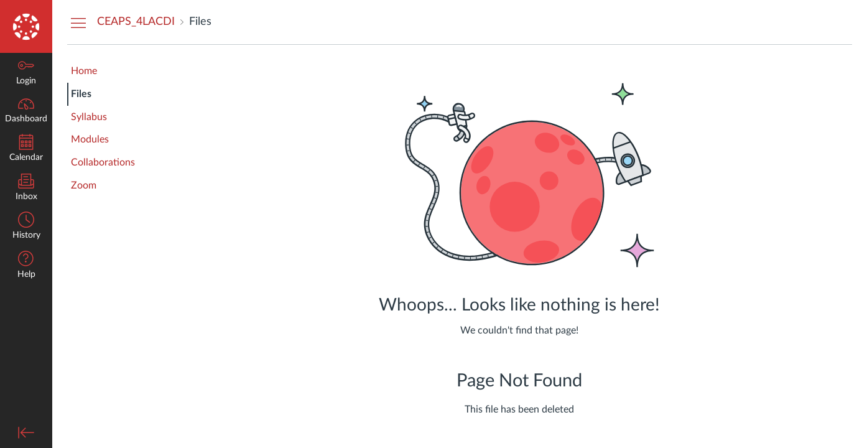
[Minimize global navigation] (26, 432)
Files (81, 94)
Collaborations (103, 162)
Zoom (83, 185)
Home (84, 71)
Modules (90, 139)
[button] (26, 266)
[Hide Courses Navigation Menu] (78, 22)
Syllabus (89, 117)
